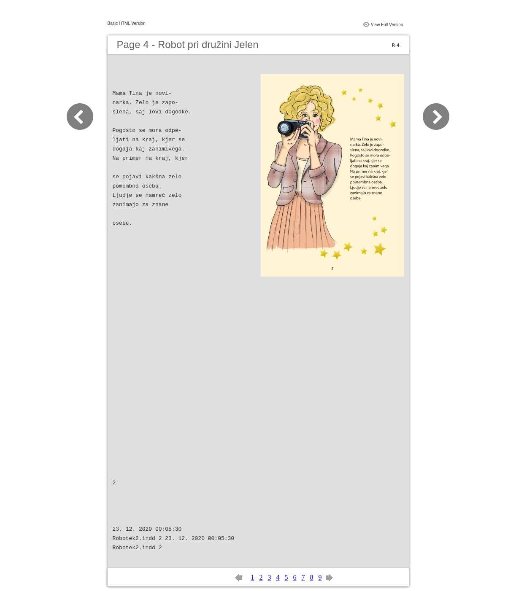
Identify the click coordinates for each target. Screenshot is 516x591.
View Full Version (387, 24)
